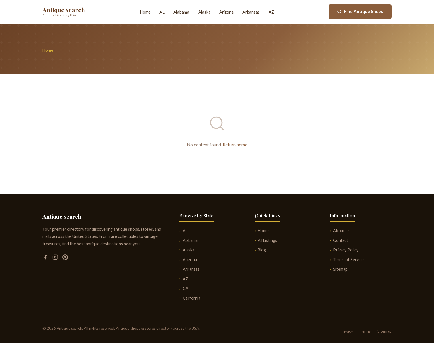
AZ (271, 11)
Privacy (346, 331)
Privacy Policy (345, 249)
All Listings (267, 240)
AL (162, 11)
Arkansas (251, 11)
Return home (235, 144)
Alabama (181, 11)
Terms (365, 331)
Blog (262, 249)
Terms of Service (348, 259)
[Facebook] (45, 258)
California (191, 298)
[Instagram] (55, 258)
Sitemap (340, 269)
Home (145, 11)
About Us (341, 230)
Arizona (226, 11)
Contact (340, 240)
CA (185, 288)
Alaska (204, 11)
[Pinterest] (65, 258)
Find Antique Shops (360, 11)
